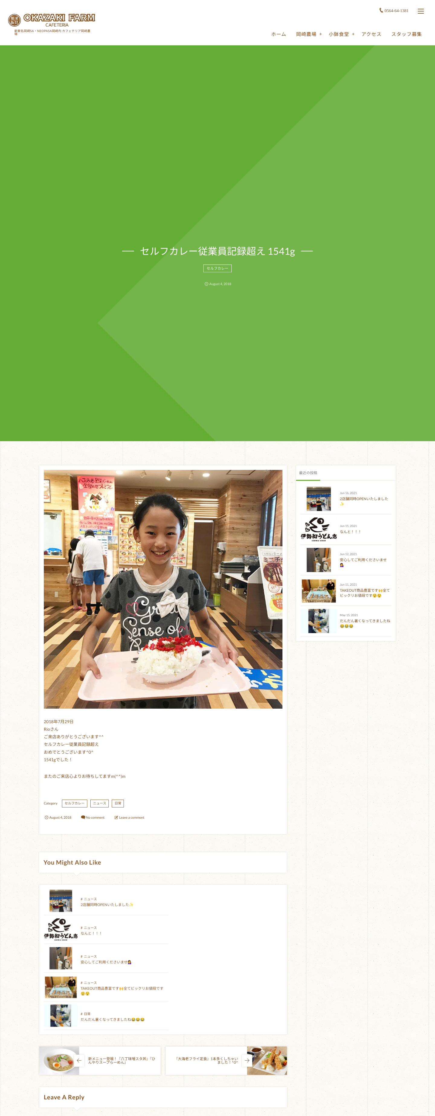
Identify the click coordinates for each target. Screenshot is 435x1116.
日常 (117, 803)
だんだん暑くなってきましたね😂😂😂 (113, 967)
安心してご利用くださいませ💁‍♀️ (106, 938)
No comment (95, 818)
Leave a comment (131, 818)
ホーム (278, 34)
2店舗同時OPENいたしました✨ (107, 909)
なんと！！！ (211, 909)
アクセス (371, 34)
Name (48, 1108)
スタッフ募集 (406, 34)
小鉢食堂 (338, 34)
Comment (51, 1068)
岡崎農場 (305, 34)
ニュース (99, 803)
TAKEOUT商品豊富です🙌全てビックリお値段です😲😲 (365, 593)
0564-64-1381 (396, 10)
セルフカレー (217, 272)
